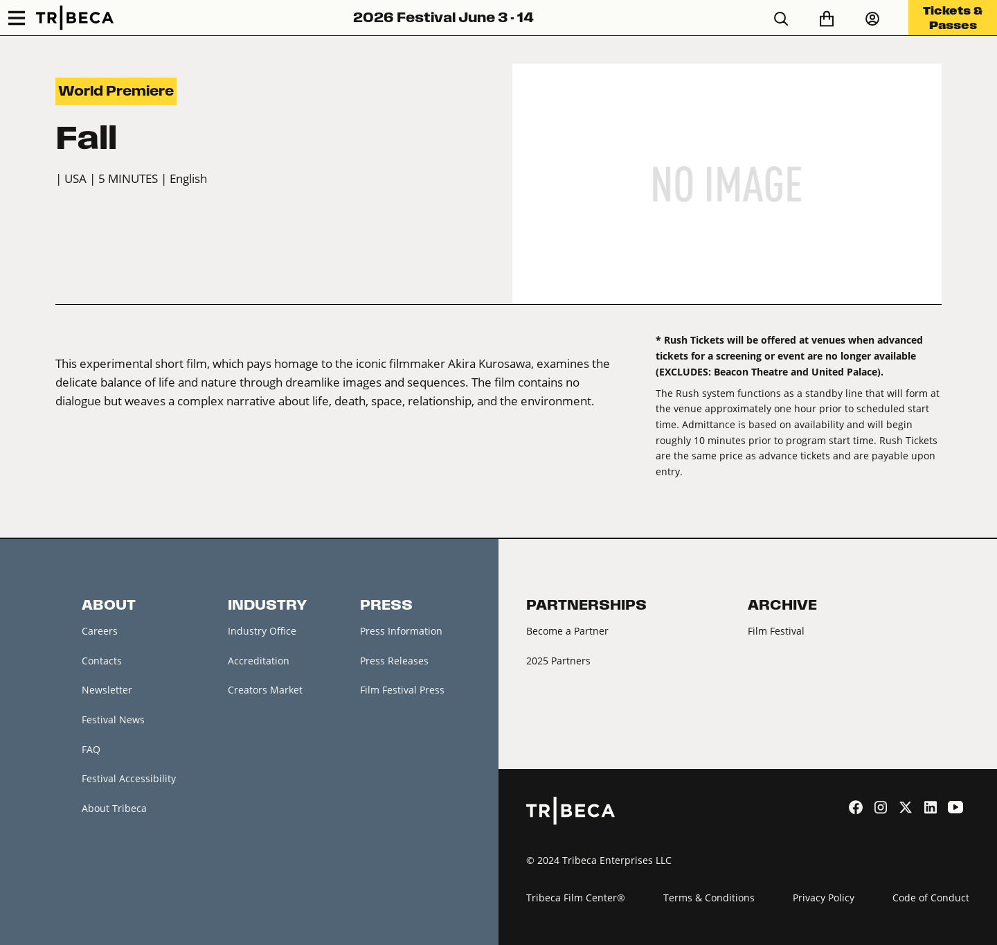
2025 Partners (558, 660)
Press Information (401, 630)
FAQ (91, 749)
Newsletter (107, 689)
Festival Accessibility (129, 778)
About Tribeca (114, 808)
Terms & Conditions (709, 897)
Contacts (102, 660)
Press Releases (394, 660)
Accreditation (258, 660)
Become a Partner (567, 630)
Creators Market (265, 689)
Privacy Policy (823, 897)
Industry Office (262, 630)
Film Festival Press (402, 689)
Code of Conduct (930, 897)
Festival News (113, 719)
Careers (100, 630)
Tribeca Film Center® (575, 897)
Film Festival (776, 630)
